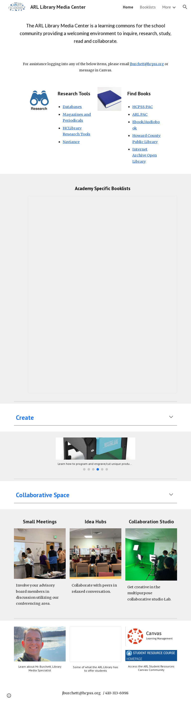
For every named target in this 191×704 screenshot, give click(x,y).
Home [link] (128, 6)
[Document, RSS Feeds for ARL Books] (102, 294)
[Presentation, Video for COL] (95, 644)
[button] (185, 7)
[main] (95, 33)
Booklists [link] (148, 6)
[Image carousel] (95, 454)
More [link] (166, 6)
